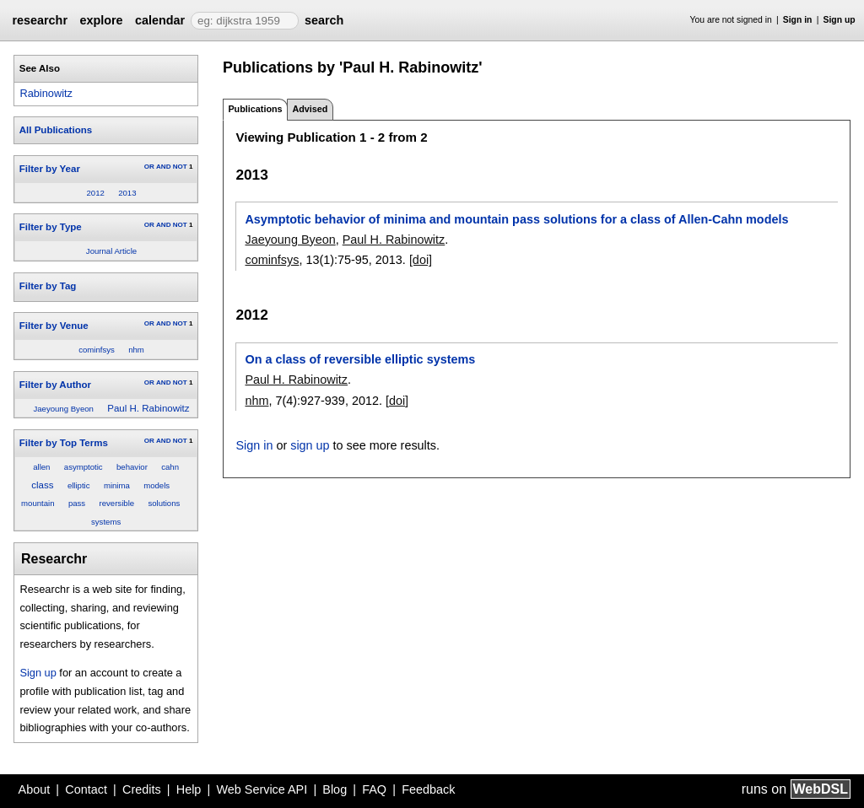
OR (149, 166)
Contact (86, 789)
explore (100, 20)
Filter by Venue (54, 326)
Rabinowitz (46, 93)
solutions (164, 503)
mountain (37, 503)
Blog (334, 789)
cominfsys (96, 349)
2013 (127, 192)
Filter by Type (50, 227)
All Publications (55, 130)
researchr (40, 20)
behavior (132, 466)
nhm (136, 349)
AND (163, 166)
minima (117, 485)
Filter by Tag (48, 286)
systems (106, 521)
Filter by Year (49, 169)
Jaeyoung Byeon (63, 408)
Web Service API (261, 789)
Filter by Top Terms (63, 443)
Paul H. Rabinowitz (148, 408)
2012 (95, 192)
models (156, 485)
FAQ (374, 789)
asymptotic (83, 466)
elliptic (79, 485)
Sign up (840, 19)
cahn (170, 466)
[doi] (420, 260)
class (42, 485)
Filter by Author (55, 385)
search (324, 20)
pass (76, 503)
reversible (117, 503)
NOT (180, 166)
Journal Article (111, 251)
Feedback (428, 789)
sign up (309, 445)
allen (41, 466)
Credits (141, 789)
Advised (309, 109)
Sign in (798, 19)
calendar (160, 20)
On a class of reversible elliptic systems (360, 359)
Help (189, 789)
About (35, 789)
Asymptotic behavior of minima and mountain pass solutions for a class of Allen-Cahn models (516, 219)
